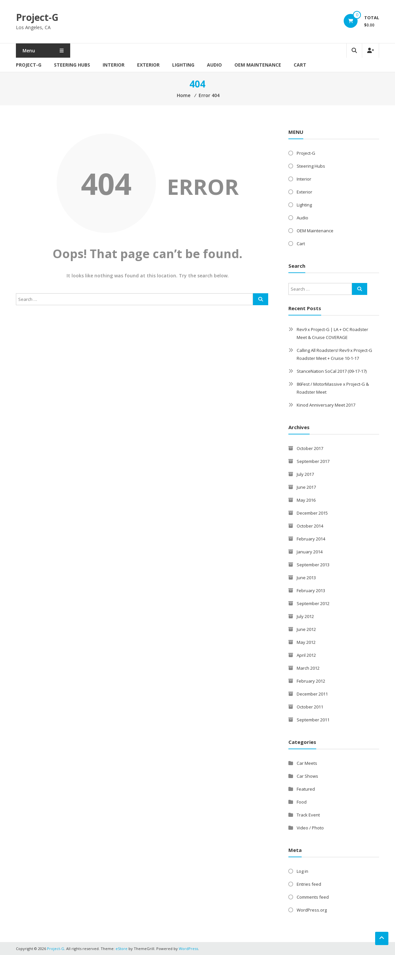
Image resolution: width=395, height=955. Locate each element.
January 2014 (309, 552)
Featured (306, 789)
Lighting (183, 65)
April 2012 (306, 655)
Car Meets (307, 763)
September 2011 (313, 720)
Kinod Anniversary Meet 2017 (326, 405)
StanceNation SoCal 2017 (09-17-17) (332, 371)
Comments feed (313, 897)
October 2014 (310, 526)
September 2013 (313, 565)
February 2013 (311, 590)
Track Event (308, 815)
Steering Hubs (72, 65)
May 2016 (306, 500)
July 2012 (305, 616)
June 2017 (306, 487)
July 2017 (305, 474)
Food (302, 802)
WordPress (188, 948)
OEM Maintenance (257, 65)
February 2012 (311, 681)
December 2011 (312, 694)
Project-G (37, 17)
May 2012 (306, 642)
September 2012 (313, 603)
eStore (121, 948)
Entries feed (309, 884)
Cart (300, 65)
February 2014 (311, 539)
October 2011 (310, 707)
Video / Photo (310, 828)
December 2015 (312, 513)
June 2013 (306, 578)
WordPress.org (312, 910)
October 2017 (310, 448)
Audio (214, 65)
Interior (113, 65)
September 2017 (313, 461)
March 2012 (308, 668)
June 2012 (306, 629)
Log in (302, 871)
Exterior (148, 65)
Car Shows (307, 776)
